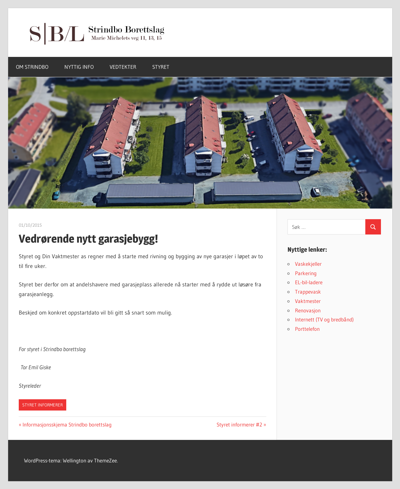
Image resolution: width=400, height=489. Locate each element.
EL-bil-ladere (308, 282)
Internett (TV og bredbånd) (324, 319)
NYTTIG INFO (79, 66)
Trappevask (308, 291)
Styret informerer (42, 405)
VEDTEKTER (123, 66)
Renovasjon (308, 310)
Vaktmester (308, 301)
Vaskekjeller (308, 263)
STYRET (160, 66)
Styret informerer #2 (239, 424)
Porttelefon (307, 328)
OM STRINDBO (32, 66)
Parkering (306, 273)
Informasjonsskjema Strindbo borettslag (67, 424)
